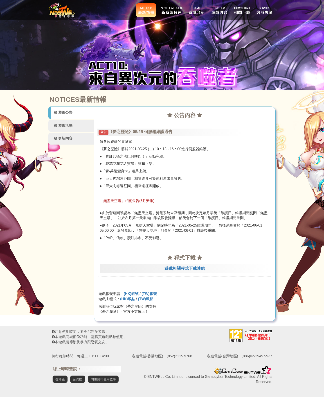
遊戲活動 (63, 125)
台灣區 (77, 379)
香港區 (60, 379)
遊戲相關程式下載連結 (184, 268)
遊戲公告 (63, 112)
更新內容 (63, 138)
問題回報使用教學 (103, 379)
